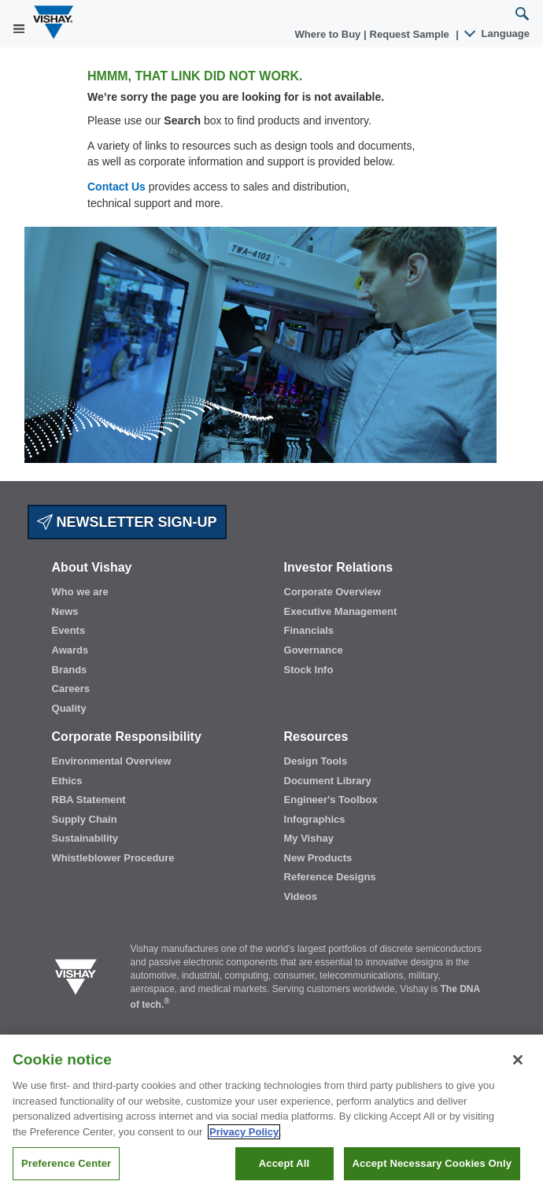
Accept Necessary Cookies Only (432, 1163)
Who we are (80, 592)
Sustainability (85, 838)
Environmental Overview (112, 761)
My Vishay (309, 838)
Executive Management (340, 611)
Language (498, 33)
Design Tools (316, 761)
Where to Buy (329, 34)
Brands (69, 670)
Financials (309, 630)
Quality (69, 708)
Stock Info (309, 670)
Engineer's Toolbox (331, 799)
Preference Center (66, 1163)
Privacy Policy (244, 1132)
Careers (71, 688)
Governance (313, 650)
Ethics (67, 781)
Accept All (284, 1163)
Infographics (314, 819)
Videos (300, 896)
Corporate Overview (333, 592)
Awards (70, 650)
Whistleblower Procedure (113, 858)
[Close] (518, 1059)
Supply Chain (84, 819)
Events (69, 630)
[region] (271, 1115)
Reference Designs (330, 877)
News (65, 611)
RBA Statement (89, 799)
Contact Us (116, 186)
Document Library (327, 781)
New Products (318, 858)
